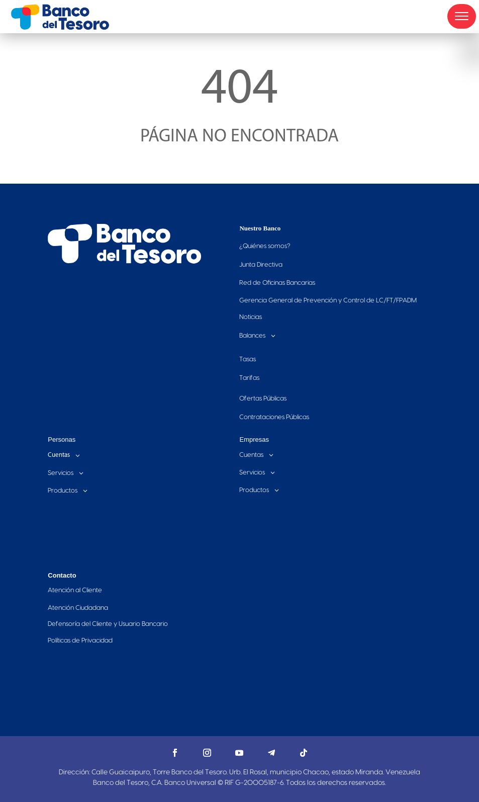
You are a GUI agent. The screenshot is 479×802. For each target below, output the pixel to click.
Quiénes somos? (265, 246)
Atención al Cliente (75, 590)
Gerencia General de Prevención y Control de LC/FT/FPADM (328, 300)
